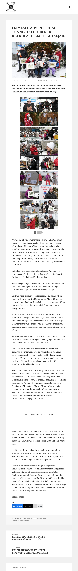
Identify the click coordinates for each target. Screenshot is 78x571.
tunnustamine (24, 521)
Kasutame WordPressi (19, 567)
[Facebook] (17, 506)
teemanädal (16, 521)
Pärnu (37, 519)
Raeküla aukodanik (20, 475)
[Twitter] (28, 506)
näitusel (42, 490)
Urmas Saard (28, 519)
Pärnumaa (42, 519)
